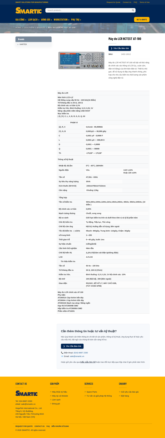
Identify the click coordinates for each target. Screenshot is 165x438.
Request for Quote (113, 2)
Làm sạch (55, 400)
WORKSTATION (61, 19)
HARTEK (23, 44)
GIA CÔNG (19, 19)
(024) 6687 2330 (81, 352)
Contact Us (127, 2)
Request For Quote (24, 426)
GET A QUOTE (142, 19)
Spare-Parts (90, 392)
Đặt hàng (124, 396)
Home (18, 27)
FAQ (135, 2)
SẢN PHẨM (29, 27)
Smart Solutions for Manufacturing (31, 2)
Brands (41, 27)
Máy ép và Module (59, 396)
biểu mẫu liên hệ (87, 362)
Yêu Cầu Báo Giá (120, 48)
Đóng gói (55, 403)
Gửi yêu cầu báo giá (129, 392)
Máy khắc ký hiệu (58, 392)
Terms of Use (145, 2)
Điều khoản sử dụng (60, 426)
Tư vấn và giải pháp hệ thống (98, 396)
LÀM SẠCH (33, 19)
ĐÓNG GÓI (45, 19)
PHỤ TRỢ (75, 19)
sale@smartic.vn (77, 356)
